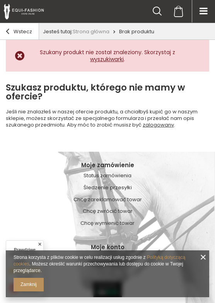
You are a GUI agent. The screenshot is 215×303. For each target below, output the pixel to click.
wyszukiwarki (107, 59)
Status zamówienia (107, 176)
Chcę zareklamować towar (107, 200)
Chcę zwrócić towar (108, 211)
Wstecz (19, 32)
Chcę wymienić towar (107, 223)
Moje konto (108, 247)
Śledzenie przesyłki (108, 188)
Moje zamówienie (107, 165)
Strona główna (91, 31)
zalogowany (158, 124)
